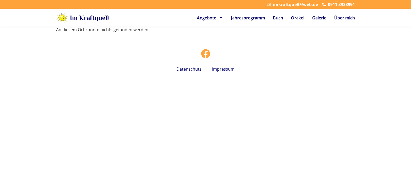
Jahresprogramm (248, 17)
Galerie (319, 17)
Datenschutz (189, 69)
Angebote (210, 17)
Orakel (297, 17)
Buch (278, 17)
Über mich (344, 17)
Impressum (223, 69)
